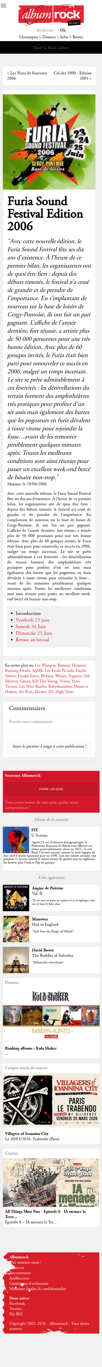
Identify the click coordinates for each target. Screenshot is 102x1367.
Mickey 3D (44, 691)
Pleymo (47, 676)
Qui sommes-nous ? (25, 1262)
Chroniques (28, 37)
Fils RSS (16, 1314)
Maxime (14, 484)
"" (50, 852)
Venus (64, 681)
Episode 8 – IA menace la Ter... (31, 1222)
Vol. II (37, 893)
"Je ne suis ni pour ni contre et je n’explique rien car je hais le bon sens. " (63, 902)
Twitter (15, 1309)
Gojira (25, 681)
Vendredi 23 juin (32, 620)
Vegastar (74, 676)
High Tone (64, 691)
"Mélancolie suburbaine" (48, 962)
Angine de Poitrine (47, 888)
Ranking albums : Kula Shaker (31, 1048)
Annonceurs (19, 1278)
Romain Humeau (71, 665)
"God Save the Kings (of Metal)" (53, 931)
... (6, 1053)
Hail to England (45, 924)
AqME (37, 670)
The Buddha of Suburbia (52, 955)
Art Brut (25, 691)
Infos (64, 37)
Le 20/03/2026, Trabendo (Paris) (32, 1139)
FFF (34, 830)
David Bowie (43, 950)
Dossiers (49, 37)
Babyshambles (60, 686)
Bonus (78, 37)
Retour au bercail (32, 640)
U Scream (39, 835)
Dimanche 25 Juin (34, 633)
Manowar (40, 919)
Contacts (16, 1267)
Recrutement (20, 1273)
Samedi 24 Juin (31, 626)
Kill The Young (44, 681)
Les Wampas (45, 665)
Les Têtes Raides (32, 686)
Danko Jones (28, 676)
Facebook (17, 1303)
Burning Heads (17, 670)
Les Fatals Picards (59, 670)
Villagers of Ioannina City (26, 1133)
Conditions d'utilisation (28, 1283)
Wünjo (60, 676)
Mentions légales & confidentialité (37, 1289)
